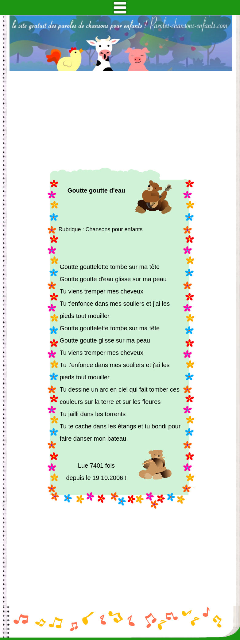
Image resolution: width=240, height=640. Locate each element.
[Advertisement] (121, 119)
